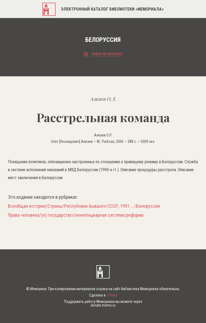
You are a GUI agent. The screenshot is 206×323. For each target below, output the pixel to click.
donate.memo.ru (103, 305)
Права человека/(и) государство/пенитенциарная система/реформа (76, 215)
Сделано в (103, 295)
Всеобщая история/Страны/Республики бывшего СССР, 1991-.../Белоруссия (84, 206)
